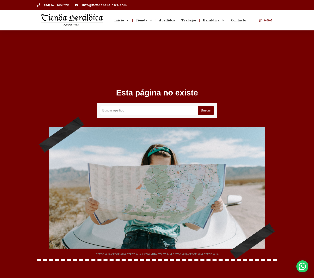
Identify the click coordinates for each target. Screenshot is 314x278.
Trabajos (188, 20)
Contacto (238, 20)
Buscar (206, 110)
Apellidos (167, 20)
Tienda (144, 20)
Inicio (121, 20)
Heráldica (214, 20)
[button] (302, 266)
